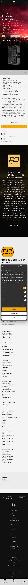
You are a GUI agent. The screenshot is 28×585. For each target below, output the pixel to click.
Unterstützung (10, 40)
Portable (14, 513)
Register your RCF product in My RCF (22, 497)
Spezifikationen (13, 71)
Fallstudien (14, 537)
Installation (14, 517)
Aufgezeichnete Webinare (14, 549)
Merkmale (4, 71)
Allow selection (13, 313)
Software (14, 529)
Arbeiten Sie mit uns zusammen (14, 560)
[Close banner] (26, 266)
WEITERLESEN (14, 225)
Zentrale (14, 557)
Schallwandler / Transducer (14, 520)
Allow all (14, 309)
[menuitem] (14, 576)
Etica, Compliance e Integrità (14, 565)
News (14, 562)
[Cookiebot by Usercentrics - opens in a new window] (17, 266)
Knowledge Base (14, 548)
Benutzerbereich (14, 544)
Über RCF (14, 564)
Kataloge (14, 527)
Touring (14, 515)
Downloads (22, 71)
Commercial (14, 518)
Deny (14, 317)
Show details (21, 305)
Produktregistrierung (14, 546)
